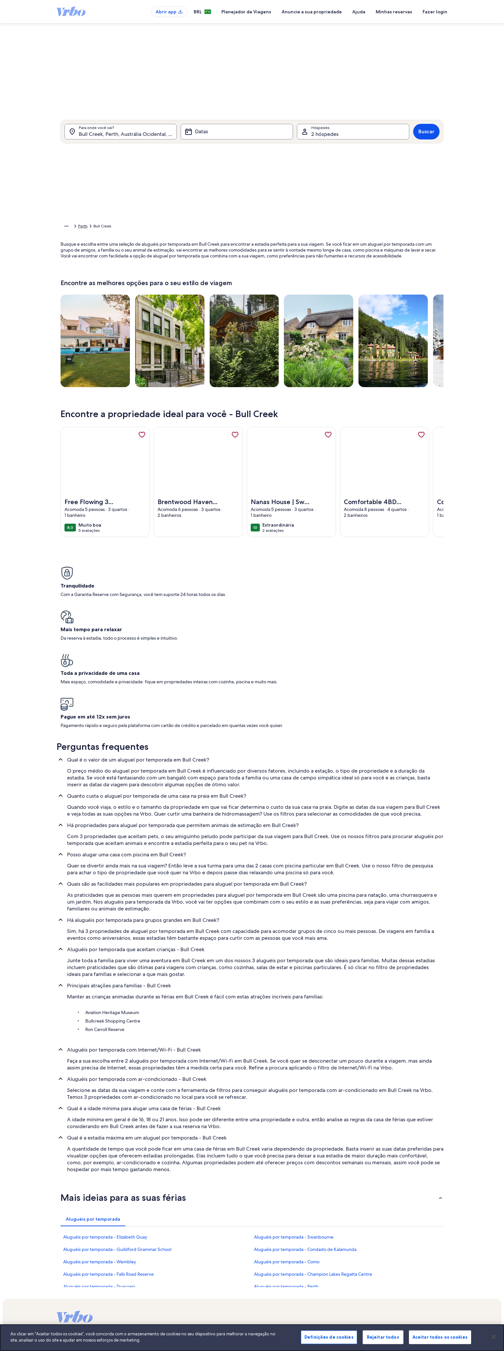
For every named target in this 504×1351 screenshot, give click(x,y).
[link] (142, 445)
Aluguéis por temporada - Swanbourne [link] (293, 1128)
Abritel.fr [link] (334, 1253)
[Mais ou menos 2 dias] (248, 300)
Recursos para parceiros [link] (77, 1273)
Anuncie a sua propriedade (312, 12)
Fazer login (435, 12)
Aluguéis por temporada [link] (111, 227)
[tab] (234, 159)
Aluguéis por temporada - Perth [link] (286, 1177)
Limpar (357, 320)
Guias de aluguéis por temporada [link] (86, 1284)
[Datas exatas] (198, 300)
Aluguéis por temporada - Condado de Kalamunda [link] (305, 1140)
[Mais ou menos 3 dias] (272, 300)
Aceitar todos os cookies (440, 1338)
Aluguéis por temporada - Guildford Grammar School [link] (117, 1140)
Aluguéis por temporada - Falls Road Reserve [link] (108, 1165)
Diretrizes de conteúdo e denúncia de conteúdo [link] (234, 1305)
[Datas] (237, 140)
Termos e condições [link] (208, 1273)
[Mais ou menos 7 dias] (295, 300)
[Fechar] (493, 1338)
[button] (272, 211)
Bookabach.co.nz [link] (341, 1273)
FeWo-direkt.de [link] (340, 1263)
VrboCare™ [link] (66, 1253)
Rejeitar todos (383, 1338)
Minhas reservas (394, 12)
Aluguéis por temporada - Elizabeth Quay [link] (105, 1128)
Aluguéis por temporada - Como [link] (286, 1152)
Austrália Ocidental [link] (176, 227)
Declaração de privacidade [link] (215, 1284)
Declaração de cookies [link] (211, 1294)
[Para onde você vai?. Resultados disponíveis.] (120, 140)
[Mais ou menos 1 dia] (225, 300)
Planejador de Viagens (246, 12)
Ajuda (358, 12)
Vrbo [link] (330, 1242)
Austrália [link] (145, 227)
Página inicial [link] (72, 227)
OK (381, 320)
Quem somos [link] (203, 1242)
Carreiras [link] (198, 1253)
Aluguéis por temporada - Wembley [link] (99, 1152)
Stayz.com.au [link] (337, 1284)
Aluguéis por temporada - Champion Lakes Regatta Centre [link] (313, 1165)
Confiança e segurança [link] (76, 1263)
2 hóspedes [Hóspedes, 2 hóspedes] (325, 142)
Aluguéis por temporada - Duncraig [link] (99, 1177)
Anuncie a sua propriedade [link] (81, 1242)
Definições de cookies (329, 1338)
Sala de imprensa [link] (206, 1263)
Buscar (426, 140)
